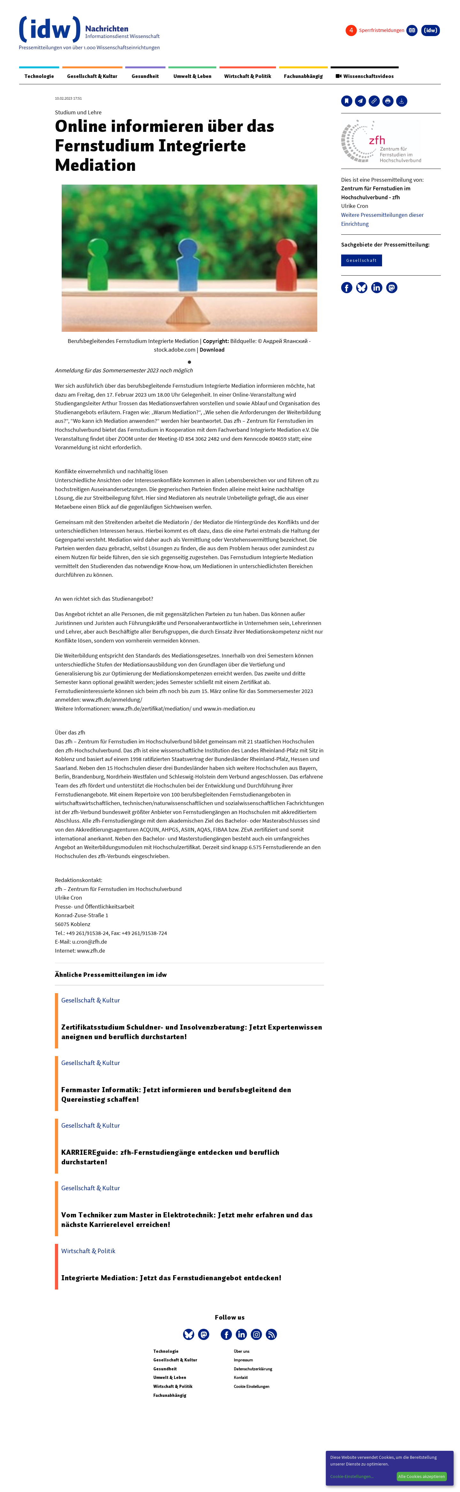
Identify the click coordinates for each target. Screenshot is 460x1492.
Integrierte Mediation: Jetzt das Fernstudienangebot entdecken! (171, 1278)
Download (212, 350)
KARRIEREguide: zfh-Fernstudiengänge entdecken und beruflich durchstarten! (170, 1157)
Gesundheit (144, 76)
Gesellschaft (361, 260)
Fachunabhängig (302, 76)
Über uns (241, 1351)
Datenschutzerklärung (253, 1369)
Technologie (39, 76)
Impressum (243, 1360)
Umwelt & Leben (191, 76)
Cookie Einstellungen (251, 1386)
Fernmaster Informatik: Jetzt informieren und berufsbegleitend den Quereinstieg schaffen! (176, 1095)
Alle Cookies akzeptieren (421, 1476)
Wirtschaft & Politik (246, 76)
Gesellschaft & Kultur (92, 76)
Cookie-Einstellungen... (352, 1476)
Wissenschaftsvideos (364, 76)
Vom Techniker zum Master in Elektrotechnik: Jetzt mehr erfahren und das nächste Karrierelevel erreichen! (187, 1220)
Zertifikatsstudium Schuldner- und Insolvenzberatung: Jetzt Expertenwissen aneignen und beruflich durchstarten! (191, 1032)
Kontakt (241, 1378)
